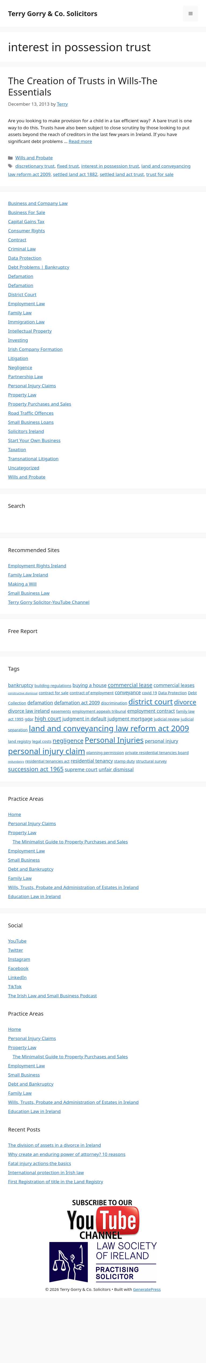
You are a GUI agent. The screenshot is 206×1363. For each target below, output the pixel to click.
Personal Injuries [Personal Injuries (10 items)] (114, 740)
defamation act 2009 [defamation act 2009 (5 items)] (77, 702)
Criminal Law (22, 249)
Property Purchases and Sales (39, 404)
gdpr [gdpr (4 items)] (29, 719)
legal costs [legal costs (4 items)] (42, 741)
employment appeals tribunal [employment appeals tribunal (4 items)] (99, 711)
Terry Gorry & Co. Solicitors (52, 13)
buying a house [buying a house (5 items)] (89, 685)
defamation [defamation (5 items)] (40, 702)
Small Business (24, 860)
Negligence (20, 367)
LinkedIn (17, 977)
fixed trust (68, 166)
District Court (22, 294)
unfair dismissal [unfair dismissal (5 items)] (116, 769)
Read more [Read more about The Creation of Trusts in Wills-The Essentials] (80, 141)
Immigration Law (26, 322)
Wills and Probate (34, 158)
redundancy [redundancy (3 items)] (16, 761)
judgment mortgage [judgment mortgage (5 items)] (130, 718)
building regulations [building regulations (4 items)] (52, 685)
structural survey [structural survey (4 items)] (151, 761)
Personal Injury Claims (32, 386)
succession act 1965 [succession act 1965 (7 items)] (36, 769)
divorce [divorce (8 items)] (185, 701)
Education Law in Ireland (34, 896)
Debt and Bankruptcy (30, 869)
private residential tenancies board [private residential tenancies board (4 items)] (157, 752)
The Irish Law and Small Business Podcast (52, 996)
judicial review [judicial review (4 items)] (166, 719)
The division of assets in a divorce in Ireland (54, 1145)
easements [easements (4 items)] (61, 711)
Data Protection (25, 258)
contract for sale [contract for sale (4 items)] (53, 692)
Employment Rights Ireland (37, 566)
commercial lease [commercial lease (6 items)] (130, 685)
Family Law (20, 313)
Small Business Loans (31, 422)
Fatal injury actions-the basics (39, 1163)
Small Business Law (29, 593)
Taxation (17, 449)
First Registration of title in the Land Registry (55, 1181)
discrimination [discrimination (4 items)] (114, 703)
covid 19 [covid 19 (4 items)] (149, 692)
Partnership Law (25, 376)
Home (14, 814)
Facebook (18, 968)
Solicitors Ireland (26, 431)
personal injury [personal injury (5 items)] (161, 741)
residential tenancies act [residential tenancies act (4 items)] (47, 761)
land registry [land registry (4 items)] (19, 741)
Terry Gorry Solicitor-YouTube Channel (49, 602)
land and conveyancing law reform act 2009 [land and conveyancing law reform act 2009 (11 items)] (109, 728)
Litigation (18, 358)
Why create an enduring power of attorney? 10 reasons (67, 1154)
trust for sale (160, 174)
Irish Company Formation (35, 349)
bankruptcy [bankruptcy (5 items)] (20, 685)
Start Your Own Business (34, 440)
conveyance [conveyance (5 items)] (128, 692)
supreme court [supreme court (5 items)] (81, 769)
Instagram (19, 959)
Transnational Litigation (33, 458)
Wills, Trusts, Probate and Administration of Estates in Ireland (73, 887)
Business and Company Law (38, 203)
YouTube (17, 941)
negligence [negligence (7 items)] (68, 740)
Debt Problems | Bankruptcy (38, 267)
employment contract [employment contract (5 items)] (151, 711)
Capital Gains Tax (26, 221)
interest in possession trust (110, 166)
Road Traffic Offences (31, 413)
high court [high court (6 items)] (48, 718)
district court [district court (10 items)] (150, 701)
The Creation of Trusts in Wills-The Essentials (82, 86)
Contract (17, 240)
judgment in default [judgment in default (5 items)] (84, 718)
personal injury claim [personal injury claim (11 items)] (46, 751)
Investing (18, 340)
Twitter (15, 950)
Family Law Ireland (28, 575)
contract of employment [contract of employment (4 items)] (92, 692)
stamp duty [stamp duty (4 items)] (124, 761)
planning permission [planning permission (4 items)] (105, 752)
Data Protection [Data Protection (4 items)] (172, 692)
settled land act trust (122, 174)
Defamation (20, 276)
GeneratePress (147, 1289)
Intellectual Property (30, 331)
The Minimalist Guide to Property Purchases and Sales (70, 842)
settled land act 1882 (75, 174)
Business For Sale (26, 212)
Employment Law (26, 303)
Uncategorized (23, 468)
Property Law (22, 395)
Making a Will (22, 584)
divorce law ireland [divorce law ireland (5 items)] (29, 711)
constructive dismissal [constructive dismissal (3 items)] (23, 693)
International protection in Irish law (46, 1172)
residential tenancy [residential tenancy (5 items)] (92, 761)
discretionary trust (34, 166)
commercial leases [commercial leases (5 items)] (173, 685)
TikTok (15, 986)
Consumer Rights (26, 230)
